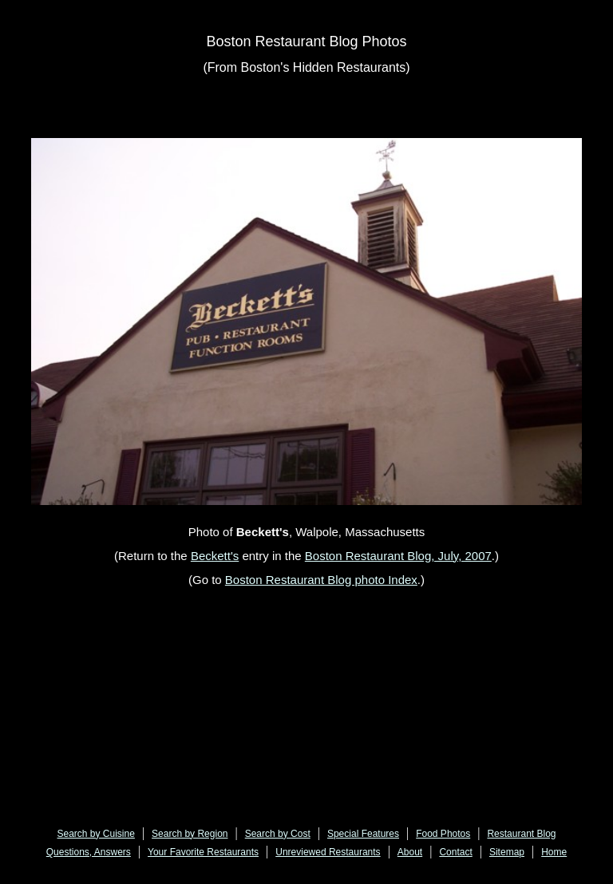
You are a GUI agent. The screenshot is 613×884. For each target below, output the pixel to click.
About (409, 852)
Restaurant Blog (521, 833)
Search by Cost (277, 833)
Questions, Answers (88, 852)
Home (554, 852)
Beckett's (215, 555)
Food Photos (443, 833)
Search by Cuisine (96, 833)
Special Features (363, 833)
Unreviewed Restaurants (327, 852)
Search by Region (189, 833)
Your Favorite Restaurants (203, 852)
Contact (455, 852)
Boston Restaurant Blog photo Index (321, 579)
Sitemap (506, 852)
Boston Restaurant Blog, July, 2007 (398, 555)
